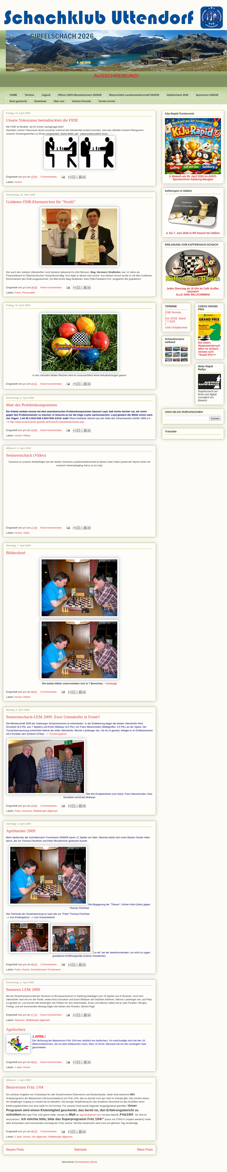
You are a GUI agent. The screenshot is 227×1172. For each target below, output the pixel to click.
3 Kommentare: (49, 176)
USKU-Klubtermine (176, 327)
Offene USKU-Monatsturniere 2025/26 (79, 95)
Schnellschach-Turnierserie (46, 969)
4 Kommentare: (49, 805)
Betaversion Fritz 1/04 (24, 1087)
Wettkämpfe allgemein (45, 810)
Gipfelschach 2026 (177, 95)
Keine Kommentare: (51, 287)
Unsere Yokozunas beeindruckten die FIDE (42, 120)
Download (40, 101)
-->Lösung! (110, 683)
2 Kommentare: (49, 964)
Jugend (46, 95)
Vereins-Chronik (81, 101)
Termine (29, 95)
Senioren (27, 810)
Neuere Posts (15, 1149)
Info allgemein (39, 1136)
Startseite (80, 1149)
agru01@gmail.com (90, 1114)
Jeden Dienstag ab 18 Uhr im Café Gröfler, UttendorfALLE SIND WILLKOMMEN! (192, 291)
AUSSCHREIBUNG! (116, 76)
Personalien (28, 292)
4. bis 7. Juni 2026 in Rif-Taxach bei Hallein (193, 233)
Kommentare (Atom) (86, 1161)
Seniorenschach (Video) (26, 455)
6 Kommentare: (49, 691)
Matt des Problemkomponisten (31, 404)
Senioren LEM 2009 (23, 989)
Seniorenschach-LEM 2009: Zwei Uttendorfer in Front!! (53, 716)
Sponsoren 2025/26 (207, 95)
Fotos (18, 292)
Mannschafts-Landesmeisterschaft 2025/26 (134, 95)
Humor (18, 182)
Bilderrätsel (16, 552)
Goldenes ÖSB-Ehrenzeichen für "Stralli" (40, 201)
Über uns (59, 101)
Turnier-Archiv (106, 101)
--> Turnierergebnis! (56, 733)
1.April (18, 1067)
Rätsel (26, 435)
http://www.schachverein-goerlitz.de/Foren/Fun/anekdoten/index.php (47, 421)
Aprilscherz (16, 1029)
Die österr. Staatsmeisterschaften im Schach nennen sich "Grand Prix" (209, 348)
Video (26, 532)
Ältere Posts (145, 1149)
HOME (13, 95)
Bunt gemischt (18, 101)
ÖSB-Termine (173, 312)
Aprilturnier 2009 (20, 830)
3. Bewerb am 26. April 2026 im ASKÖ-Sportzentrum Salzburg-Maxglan (193, 178)
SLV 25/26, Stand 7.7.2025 (175, 320)
